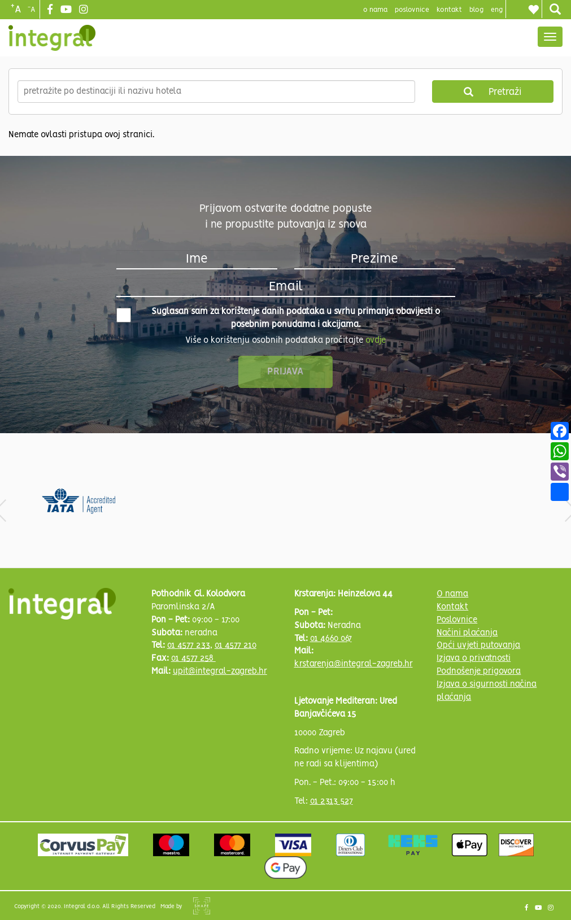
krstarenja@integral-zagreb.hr (353, 664)
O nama (452, 594)
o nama (375, 10)
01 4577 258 (193, 658)
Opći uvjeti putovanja (478, 645)
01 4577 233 (188, 645)
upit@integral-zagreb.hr (220, 671)
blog (476, 10)
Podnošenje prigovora (479, 671)
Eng (497, 10)
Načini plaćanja (467, 633)
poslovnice (412, 10)
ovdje (375, 341)
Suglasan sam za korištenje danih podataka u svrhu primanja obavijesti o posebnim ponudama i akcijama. (278, 318)
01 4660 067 (331, 639)
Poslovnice (457, 620)
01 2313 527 (331, 801)
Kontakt (449, 10)
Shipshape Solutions (201, 905)
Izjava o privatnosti (474, 658)
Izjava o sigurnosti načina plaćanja (487, 691)
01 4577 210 (235, 645)
